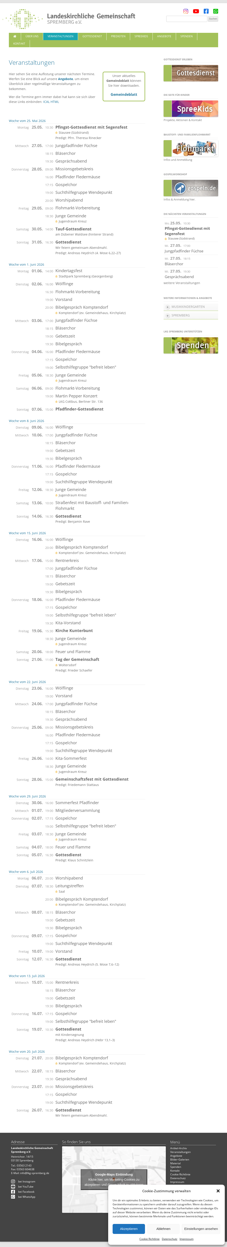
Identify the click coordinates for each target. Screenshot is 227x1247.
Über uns (32, 36)
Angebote (164, 36)
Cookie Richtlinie (149, 1239)
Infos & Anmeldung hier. (179, 199)
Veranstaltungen (60, 36)
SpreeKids (141, 36)
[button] (218, 1191)
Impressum (187, 1239)
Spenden (186, 36)
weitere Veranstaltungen (182, 283)
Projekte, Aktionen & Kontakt (183, 120)
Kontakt (19, 43)
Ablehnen (163, 1229)
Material (175, 1163)
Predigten (118, 36)
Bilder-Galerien (179, 1159)
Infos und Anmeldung (178, 160)
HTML (55, 102)
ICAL (46, 102)
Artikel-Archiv (178, 1148)
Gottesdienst (92, 36)
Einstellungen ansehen (201, 1229)
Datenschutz (169, 1239)
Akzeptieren (128, 1229)
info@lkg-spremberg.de (34, 1173)
